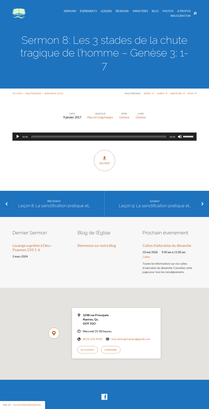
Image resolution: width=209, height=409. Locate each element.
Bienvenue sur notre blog (97, 245)
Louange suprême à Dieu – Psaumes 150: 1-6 (32, 247)
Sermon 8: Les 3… (54, 93)
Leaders (106, 11)
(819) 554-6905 (92, 339)
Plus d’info (87, 349)
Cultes (146, 256)
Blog (155, 11)
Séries (149, 93)
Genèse (124, 117)
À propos (184, 11)
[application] (104, 137)
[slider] (98, 137)
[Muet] (180, 137)
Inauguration (180, 16)
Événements (88, 11)
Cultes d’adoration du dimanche (166, 245)
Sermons (70, 11)
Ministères (140, 11)
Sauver (104, 160)
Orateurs (177, 93)
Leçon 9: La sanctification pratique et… (155, 205)
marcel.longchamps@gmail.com (130, 339)
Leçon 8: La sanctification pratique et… (54, 205)
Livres (162, 93)
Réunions (122, 11)
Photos (168, 11)
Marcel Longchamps (100, 117)
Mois (192, 93)
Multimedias (33, 93)
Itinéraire (110, 349)
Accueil (17, 93)
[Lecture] (18, 137)
